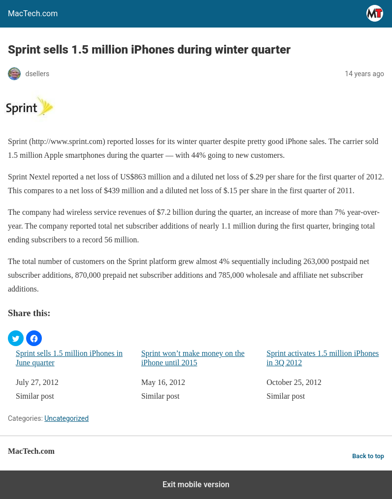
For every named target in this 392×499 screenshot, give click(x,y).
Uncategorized (66, 418)
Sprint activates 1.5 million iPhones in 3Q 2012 (322, 358)
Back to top (368, 456)
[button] (16, 338)
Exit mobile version (196, 484)
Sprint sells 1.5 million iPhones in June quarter (69, 358)
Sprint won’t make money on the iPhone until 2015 (193, 358)
